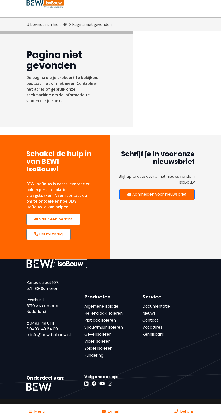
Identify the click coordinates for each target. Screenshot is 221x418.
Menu (37, 411)
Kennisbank (153, 334)
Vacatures (152, 327)
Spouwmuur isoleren (103, 327)
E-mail (110, 411)
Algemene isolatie (101, 306)
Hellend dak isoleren (103, 313)
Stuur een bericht (53, 219)
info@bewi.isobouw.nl (50, 335)
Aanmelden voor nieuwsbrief (157, 194)
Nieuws (148, 313)
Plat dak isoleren (100, 320)
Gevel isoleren (97, 334)
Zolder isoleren (98, 348)
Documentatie (156, 306)
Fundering (93, 355)
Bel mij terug (48, 234)
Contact (150, 320)
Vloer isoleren (97, 341)
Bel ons (184, 411)
